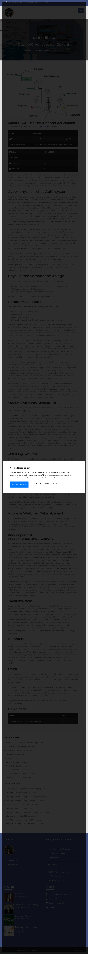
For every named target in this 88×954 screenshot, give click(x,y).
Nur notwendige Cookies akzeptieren (45, 483)
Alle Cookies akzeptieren (19, 484)
